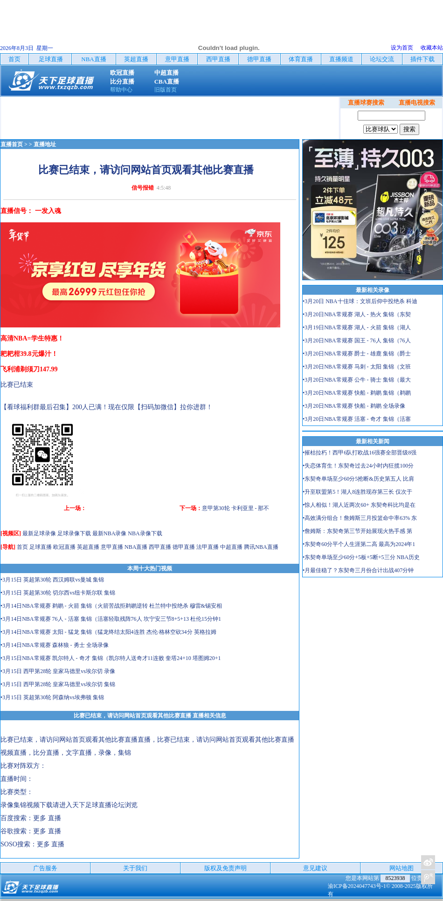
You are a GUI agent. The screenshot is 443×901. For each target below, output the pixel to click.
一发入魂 (48, 210)
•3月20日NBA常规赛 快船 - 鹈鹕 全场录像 (354, 406)
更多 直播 (47, 818)
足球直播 (40, 547)
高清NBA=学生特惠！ (32, 338)
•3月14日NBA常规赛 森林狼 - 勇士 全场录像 (54, 645)
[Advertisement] (221, 21)
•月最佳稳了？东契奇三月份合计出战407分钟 (358, 570)
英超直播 (88, 547)
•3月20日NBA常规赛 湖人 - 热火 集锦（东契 (357, 314)
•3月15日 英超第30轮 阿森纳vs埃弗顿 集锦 (52, 697)
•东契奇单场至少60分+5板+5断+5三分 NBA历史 (361, 557)
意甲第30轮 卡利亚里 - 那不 (236, 508)
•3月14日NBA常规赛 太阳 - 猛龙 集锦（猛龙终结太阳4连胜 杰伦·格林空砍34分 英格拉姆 (108, 632)
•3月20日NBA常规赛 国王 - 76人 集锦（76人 (357, 340)
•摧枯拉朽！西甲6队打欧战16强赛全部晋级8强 (359, 452)
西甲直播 (160, 547)
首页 (22, 547)
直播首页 (11, 144)
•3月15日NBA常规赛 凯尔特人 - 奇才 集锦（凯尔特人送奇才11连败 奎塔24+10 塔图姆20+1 (110, 658)
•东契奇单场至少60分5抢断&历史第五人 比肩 (358, 478)
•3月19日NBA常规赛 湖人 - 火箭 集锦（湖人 (357, 327)
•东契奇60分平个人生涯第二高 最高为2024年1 (359, 544)
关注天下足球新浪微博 (428, 862)
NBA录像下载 (145, 533)
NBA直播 (136, 547)
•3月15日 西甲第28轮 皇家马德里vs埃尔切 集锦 (57, 684)
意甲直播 (112, 547)
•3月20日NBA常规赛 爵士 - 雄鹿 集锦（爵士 (357, 353)
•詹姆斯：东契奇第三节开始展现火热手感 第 (357, 531)
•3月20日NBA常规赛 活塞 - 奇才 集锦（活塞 (357, 419)
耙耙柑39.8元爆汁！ (29, 353)
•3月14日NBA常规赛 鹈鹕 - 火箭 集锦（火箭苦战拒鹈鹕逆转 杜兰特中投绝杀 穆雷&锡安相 (111, 606)
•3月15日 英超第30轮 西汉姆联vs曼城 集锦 (52, 579)
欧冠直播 (64, 547)
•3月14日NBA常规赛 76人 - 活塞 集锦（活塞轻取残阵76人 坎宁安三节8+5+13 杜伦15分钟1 (110, 619)
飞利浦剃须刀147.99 (29, 369)
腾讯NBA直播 (261, 547)
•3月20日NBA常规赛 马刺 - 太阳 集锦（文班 (357, 366)
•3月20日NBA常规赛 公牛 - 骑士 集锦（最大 (357, 379)
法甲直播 (207, 547)
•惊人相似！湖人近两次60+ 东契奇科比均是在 (359, 505)
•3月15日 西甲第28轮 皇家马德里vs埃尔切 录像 (57, 671)
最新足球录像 (39, 533)
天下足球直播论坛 (98, 805)
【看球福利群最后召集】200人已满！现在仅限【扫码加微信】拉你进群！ (106, 407)
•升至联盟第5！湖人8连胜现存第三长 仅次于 (357, 492)
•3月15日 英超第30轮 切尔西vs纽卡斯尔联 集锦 (57, 592)
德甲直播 (184, 547)
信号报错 (143, 187)
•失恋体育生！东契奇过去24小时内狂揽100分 (358, 465)
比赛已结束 (16, 384)
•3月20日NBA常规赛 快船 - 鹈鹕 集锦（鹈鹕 (357, 393)
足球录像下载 (74, 533)
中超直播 (231, 547)
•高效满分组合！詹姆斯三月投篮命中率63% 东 (360, 518)
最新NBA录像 (109, 533)
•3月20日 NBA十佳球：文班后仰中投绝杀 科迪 (360, 301)
